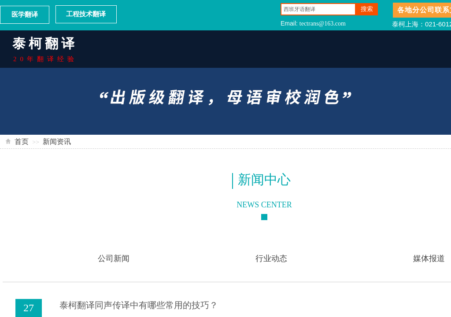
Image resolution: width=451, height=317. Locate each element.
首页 (22, 141)
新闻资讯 (57, 141)
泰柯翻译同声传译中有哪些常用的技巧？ (138, 305)
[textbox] (318, 9)
